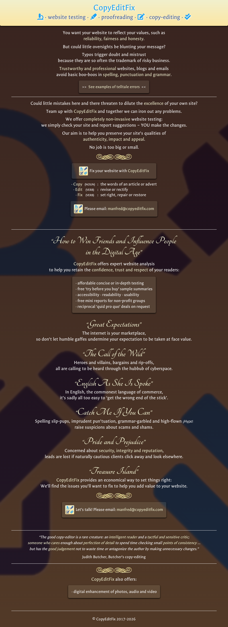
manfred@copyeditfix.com (131, 208)
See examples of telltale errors (114, 86)
